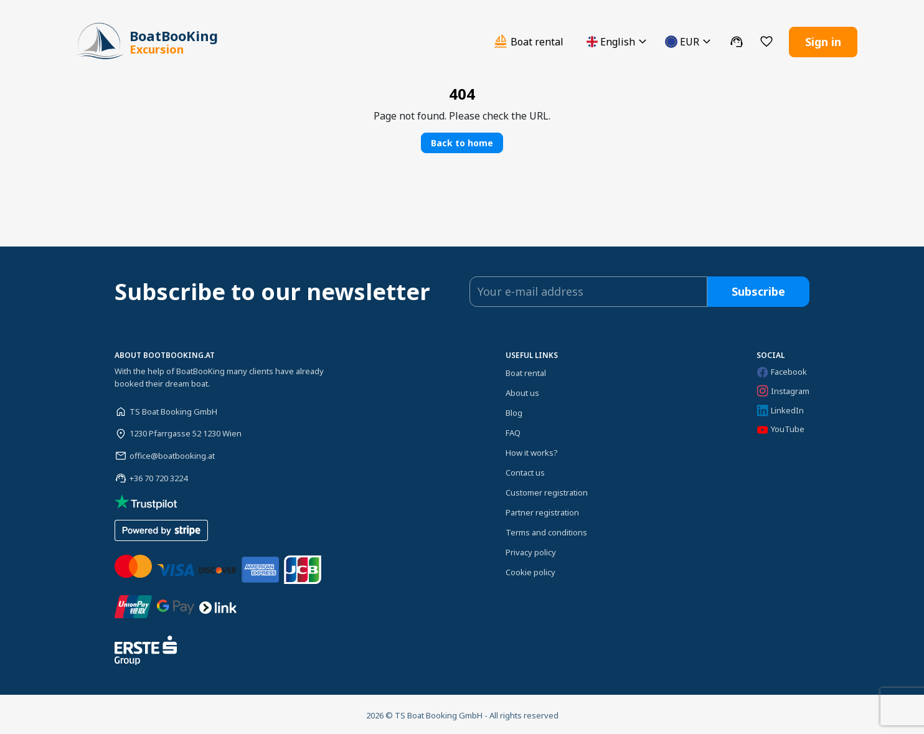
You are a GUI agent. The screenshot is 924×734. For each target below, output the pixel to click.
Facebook (782, 370)
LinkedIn (780, 408)
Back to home (462, 141)
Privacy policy (531, 550)
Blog (514, 410)
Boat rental (526, 371)
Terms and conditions (546, 530)
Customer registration (547, 490)
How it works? (532, 450)
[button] (618, 41)
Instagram (783, 389)
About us (522, 391)
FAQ (513, 430)
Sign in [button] (823, 40)
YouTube (780, 427)
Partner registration (542, 510)
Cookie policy (530, 570)
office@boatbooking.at (172, 453)
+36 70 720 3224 (158, 476)
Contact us (525, 470)
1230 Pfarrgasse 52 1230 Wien (186, 431)
